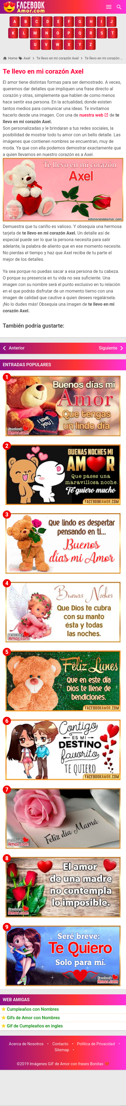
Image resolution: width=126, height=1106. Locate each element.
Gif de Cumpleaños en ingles (35, 1026)
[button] (15, 21)
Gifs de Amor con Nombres (33, 1017)
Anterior (17, 348)
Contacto (60, 1044)
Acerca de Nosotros (26, 1044)
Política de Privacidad (96, 1044)
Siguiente (108, 348)
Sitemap (62, 1050)
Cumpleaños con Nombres (33, 1009)
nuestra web (91, 115)
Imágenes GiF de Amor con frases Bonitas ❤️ (69, 1064)
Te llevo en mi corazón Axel (43, 71)
